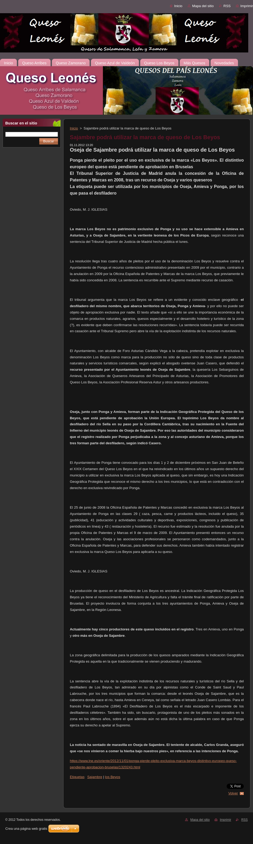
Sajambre (94, 777)
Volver (233, 793)
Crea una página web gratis (26, 829)
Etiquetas (77, 777)
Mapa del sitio (203, 6)
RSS (227, 6)
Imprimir (246, 6)
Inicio (178, 6)
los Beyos (112, 777)
